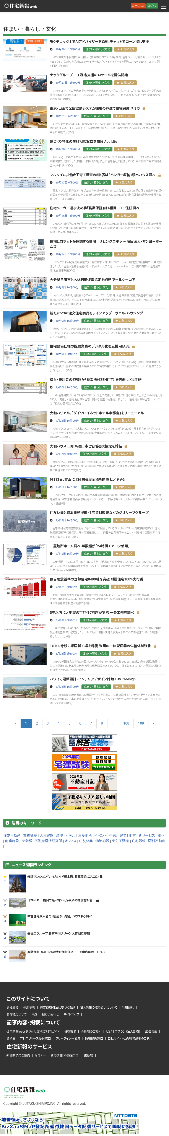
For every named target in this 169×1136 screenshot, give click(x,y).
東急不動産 (120, 841)
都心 (160, 836)
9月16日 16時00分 (66, 487)
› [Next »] (153, 723)
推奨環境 (70, 1031)
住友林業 (86, 841)
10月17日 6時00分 (66, 182)
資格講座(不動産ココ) (65, 1055)
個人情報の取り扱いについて (98, 1007)
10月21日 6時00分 (66, 116)
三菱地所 (85, 836)
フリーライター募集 (67, 1038)
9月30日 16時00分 (66, 387)
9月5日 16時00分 (66, 586)
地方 (132, 836)
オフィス (70, 841)
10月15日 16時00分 (67, 215)
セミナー (40, 1055)
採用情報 (29, 1007)
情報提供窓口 (94, 1038)
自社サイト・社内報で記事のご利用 (130, 1038)
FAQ (34, 1014)
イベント (100, 836)
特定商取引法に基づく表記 (57, 1007)
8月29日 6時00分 (66, 620)
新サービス (146, 836)
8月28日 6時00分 (66, 653)
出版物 (88, 1055)
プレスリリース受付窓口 (35, 1038)
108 (126, 723)
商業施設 (12, 841)
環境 (59, 836)
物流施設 (102, 841)
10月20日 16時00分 (67, 149)
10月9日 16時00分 (66, 287)
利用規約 (128, 1007)
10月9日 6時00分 (66, 354)
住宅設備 (139, 841)
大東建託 (47, 836)
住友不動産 (12, 836)
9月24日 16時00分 (66, 420)
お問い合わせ (50, 1014)
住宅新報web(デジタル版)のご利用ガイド (33, 1031)
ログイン (152, 5)
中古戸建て (117, 836)
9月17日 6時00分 (66, 453)
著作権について (16, 1014)
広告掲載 (151, 1031)
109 (141, 723)
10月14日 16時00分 (67, 254)
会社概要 (12, 1007)
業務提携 (30, 836)
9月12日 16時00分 (66, 520)
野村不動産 (157, 841)
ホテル (70, 836)
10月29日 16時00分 (67, 49)
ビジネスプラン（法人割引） (123, 1031)
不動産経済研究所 (48, 841)
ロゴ (20, 6)
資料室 (11, 1038)
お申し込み (138, 5)
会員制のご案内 (91, 1031)
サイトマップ (71, 1014)
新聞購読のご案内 (18, 1055)
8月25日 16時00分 (66, 686)
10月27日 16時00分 (67, 82)
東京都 (26, 841)
